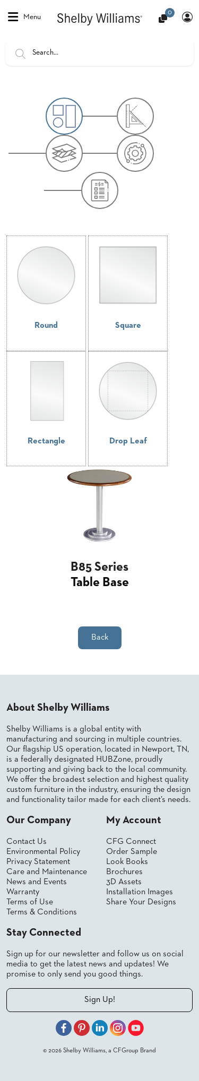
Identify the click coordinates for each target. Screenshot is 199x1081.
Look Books (127, 862)
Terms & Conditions (41, 912)
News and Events (36, 882)
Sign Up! (99, 1000)
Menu (24, 17)
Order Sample (131, 852)
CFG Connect (131, 842)
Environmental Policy (43, 852)
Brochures (124, 872)
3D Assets (124, 882)
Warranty (22, 892)
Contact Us (26, 842)
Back (99, 637)
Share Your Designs (141, 902)
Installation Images (139, 892)
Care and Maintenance (46, 872)
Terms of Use (29, 902)
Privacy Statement (38, 862)
